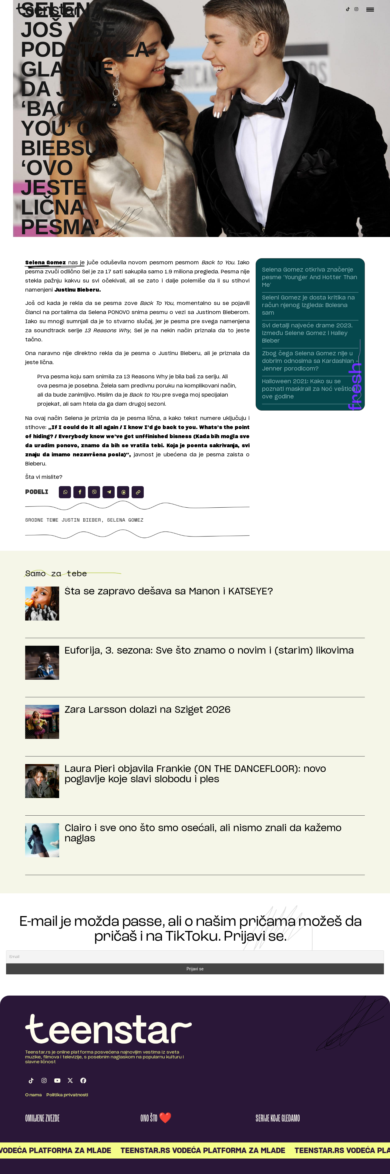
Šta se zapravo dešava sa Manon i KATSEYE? (169, 591)
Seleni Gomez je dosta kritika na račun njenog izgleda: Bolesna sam (308, 305)
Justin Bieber (81, 519)
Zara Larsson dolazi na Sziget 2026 (148, 710)
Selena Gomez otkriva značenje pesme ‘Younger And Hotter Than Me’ (309, 277)
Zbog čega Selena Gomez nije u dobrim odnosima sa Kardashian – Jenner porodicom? (310, 361)
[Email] (195, 956)
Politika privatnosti (67, 1095)
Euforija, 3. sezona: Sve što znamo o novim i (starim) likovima (209, 650)
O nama (33, 1095)
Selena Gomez (125, 519)
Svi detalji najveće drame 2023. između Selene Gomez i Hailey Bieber (307, 333)
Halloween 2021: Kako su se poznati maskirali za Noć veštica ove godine (308, 389)
